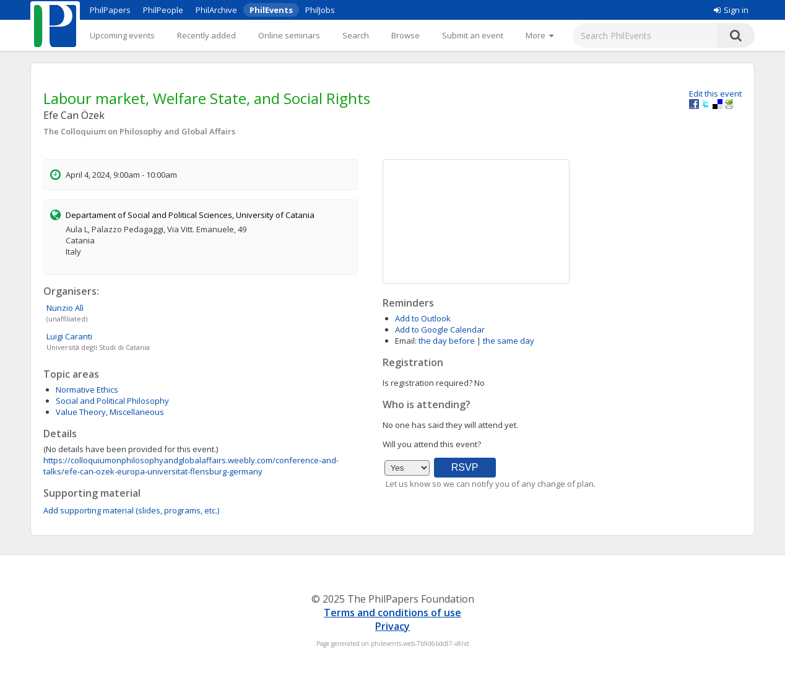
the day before (447, 340)
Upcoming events (122, 35)
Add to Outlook (423, 318)
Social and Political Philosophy (112, 400)
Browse (405, 35)
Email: (406, 340)
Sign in (731, 9)
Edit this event (715, 93)
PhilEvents (271, 9)
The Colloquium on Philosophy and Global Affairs (139, 131)
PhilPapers (110, 9)
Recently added (206, 35)
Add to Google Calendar (440, 329)
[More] (539, 35)
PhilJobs (320, 9)
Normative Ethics (87, 389)
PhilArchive (216, 9)
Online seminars (289, 35)
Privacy (392, 626)
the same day (508, 340)
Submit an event (472, 35)
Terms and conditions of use (392, 612)
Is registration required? (427, 382)
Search (355, 35)
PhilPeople (163, 9)
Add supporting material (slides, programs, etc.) (131, 510)
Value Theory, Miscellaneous (110, 411)
